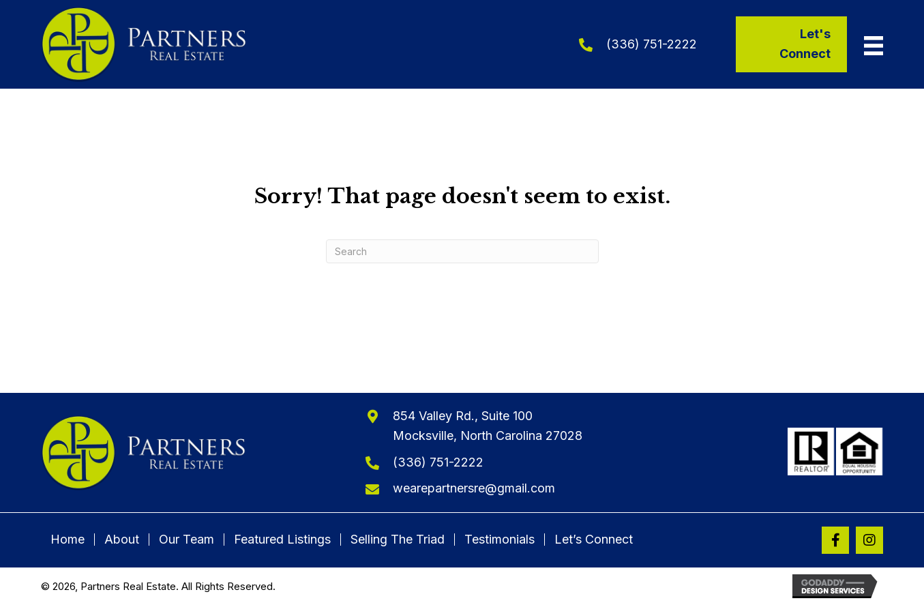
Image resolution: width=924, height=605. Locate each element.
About (121, 539)
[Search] (462, 251)
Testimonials (499, 539)
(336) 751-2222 (651, 44)
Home (67, 539)
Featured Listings (282, 539)
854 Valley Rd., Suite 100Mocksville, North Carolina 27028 (487, 426)
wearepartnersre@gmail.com (474, 488)
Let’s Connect (593, 539)
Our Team (186, 539)
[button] (835, 540)
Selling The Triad (398, 539)
